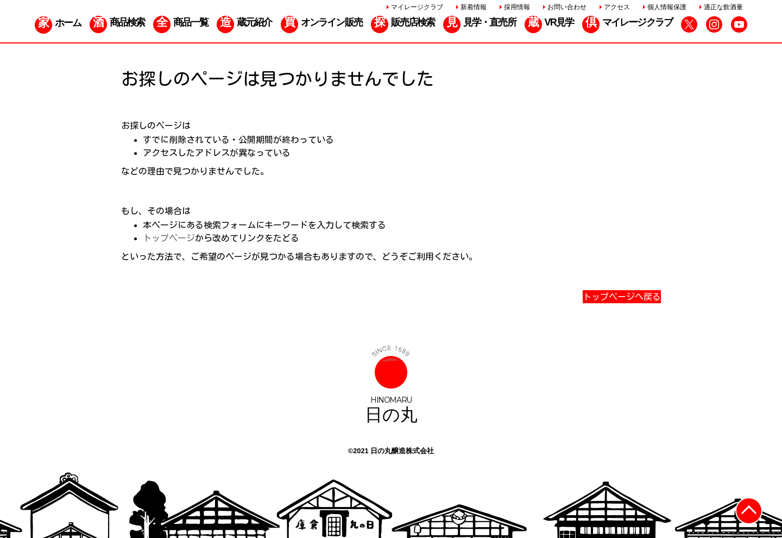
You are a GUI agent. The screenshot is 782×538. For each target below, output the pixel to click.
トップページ (169, 238)
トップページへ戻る (622, 296)
